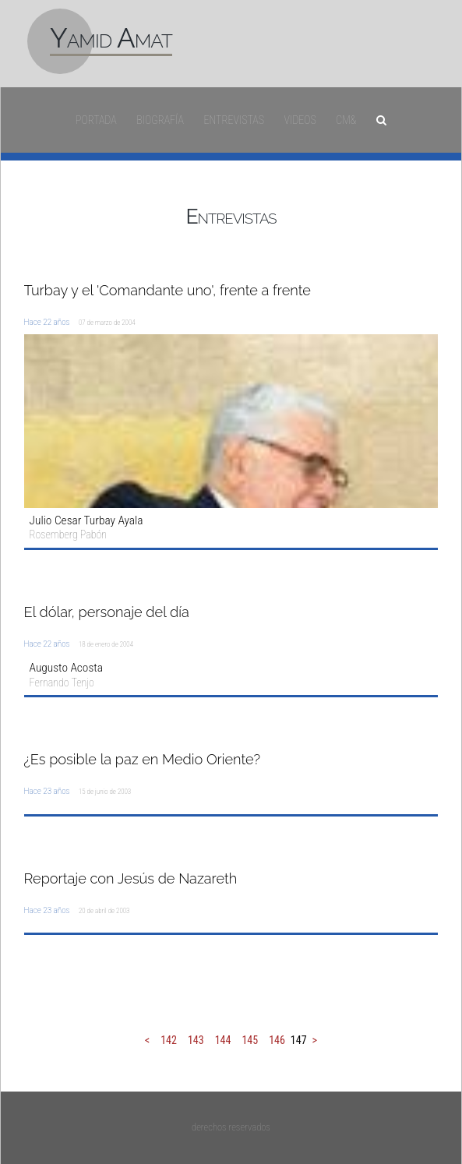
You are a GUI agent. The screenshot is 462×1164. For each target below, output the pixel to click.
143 (196, 1040)
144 (223, 1040)
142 (168, 1040)
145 (250, 1040)
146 (277, 1040)
